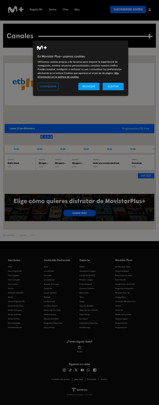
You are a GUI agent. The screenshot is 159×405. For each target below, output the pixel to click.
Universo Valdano (87, 288)
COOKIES (104, 379)
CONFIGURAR (48, 86)
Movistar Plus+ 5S (122, 293)
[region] (80, 68)
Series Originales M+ (16, 301)
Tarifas (118, 306)
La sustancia (49, 280)
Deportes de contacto (89, 310)
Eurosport (84, 319)
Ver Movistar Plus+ (122, 267)
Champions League (88, 271)
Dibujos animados (51, 319)
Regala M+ (36, 9)
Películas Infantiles (16, 293)
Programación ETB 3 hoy (135, 128)
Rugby (82, 301)
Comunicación (121, 323)
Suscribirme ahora (128, 9)
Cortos (11, 288)
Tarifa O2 (119, 310)
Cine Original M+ (15, 271)
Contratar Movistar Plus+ (125, 301)
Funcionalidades (122, 271)
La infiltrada (49, 271)
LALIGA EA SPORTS (87, 275)
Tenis (82, 297)
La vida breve (49, 301)
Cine (65, 9)
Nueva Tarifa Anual (123, 314)
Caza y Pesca (49, 327)
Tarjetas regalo (121, 319)
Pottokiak (137, 163)
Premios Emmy (50, 314)
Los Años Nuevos (51, 306)
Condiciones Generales (125, 284)
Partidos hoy (85, 327)
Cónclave (48, 275)
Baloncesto (84, 293)
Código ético (120, 297)
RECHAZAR (88, 86)
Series (53, 9)
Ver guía (146, 175)
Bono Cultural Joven (123, 275)
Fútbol (79, 9)
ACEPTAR (113, 86)
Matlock (47, 297)
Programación (121, 327)
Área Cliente (120, 280)
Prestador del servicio (61, 379)
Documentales (14, 323)
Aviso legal (78, 379)
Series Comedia (14, 314)
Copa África (84, 314)
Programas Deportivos (53, 323)
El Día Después (86, 284)
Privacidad (91, 379)
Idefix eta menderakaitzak (106, 163)
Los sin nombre (50, 293)
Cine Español (13, 275)
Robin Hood (13, 163)
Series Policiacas (15, 310)
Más (91, 9)
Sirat (46, 267)
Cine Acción (13, 284)
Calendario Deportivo (89, 323)
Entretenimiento (15, 327)
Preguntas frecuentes (124, 288)
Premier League (86, 280)
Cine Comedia (14, 280)
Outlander (48, 288)
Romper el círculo (51, 284)
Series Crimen (14, 319)
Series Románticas (15, 306)
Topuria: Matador (87, 306)
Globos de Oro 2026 (52, 310)
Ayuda (79, 349)
